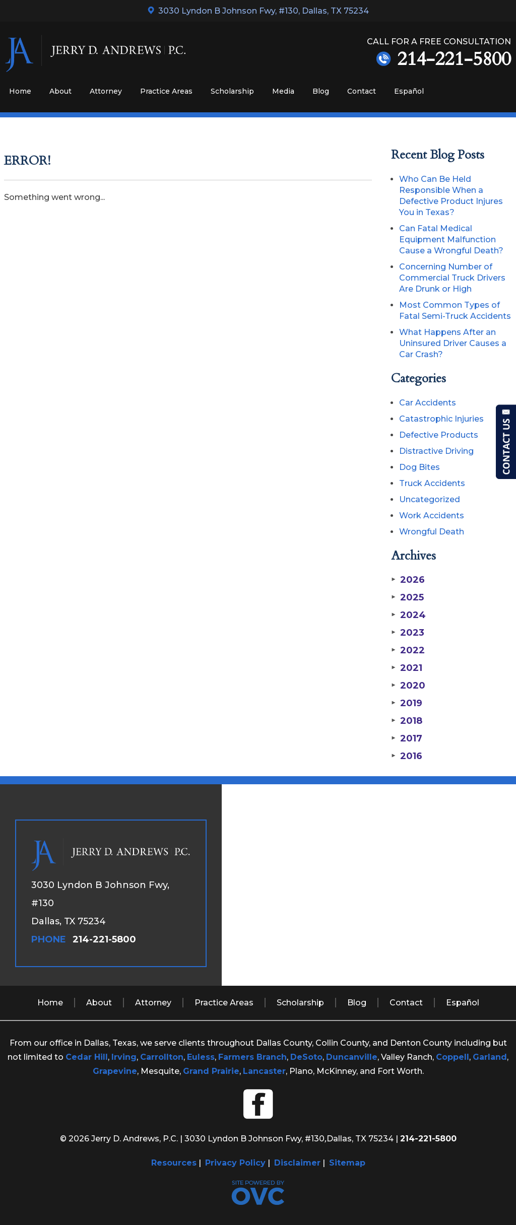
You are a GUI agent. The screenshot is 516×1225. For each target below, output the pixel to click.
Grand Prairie (211, 1071)
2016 (406, 756)
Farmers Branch (252, 1057)
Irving (124, 1057)
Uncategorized (429, 499)
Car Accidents (427, 402)
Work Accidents (431, 515)
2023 (407, 633)
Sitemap (347, 1163)
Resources (174, 1163)
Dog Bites (419, 467)
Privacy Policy (235, 1163)
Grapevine (115, 1071)
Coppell (452, 1057)
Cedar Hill (87, 1057)
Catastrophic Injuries (441, 419)
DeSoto (306, 1057)
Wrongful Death (431, 531)
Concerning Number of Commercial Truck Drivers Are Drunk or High (452, 278)
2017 (406, 738)
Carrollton (161, 1057)
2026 (408, 580)
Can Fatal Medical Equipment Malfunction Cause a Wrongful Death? (451, 239)
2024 (408, 615)
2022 (408, 650)
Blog (320, 91)
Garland (490, 1057)
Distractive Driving (436, 451)
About (60, 91)
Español (409, 91)
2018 (406, 721)
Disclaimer (297, 1163)
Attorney (106, 91)
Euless (201, 1057)
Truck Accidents (432, 483)
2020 (408, 685)
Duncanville (351, 1057)
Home (20, 91)
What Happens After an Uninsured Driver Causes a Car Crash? (452, 343)
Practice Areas (166, 91)
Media (283, 91)
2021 (406, 668)
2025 (407, 597)
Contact (361, 91)
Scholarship (232, 91)
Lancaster (264, 1071)
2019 (406, 703)
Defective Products (438, 435)
